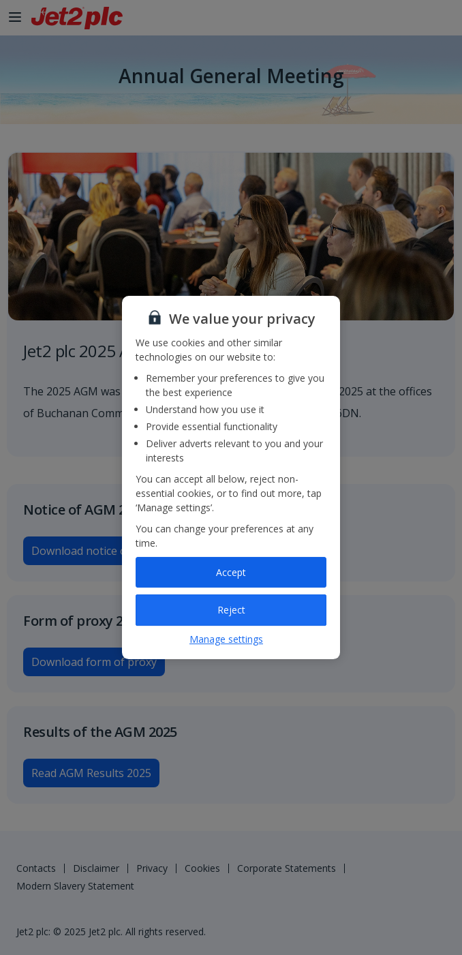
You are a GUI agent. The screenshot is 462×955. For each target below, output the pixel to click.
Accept (231, 572)
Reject (231, 609)
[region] (231, 478)
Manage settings (226, 639)
